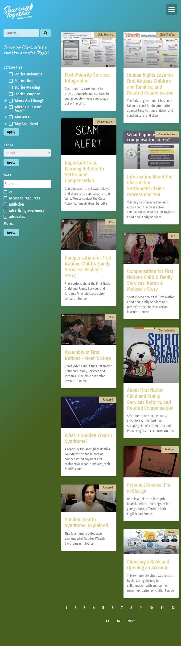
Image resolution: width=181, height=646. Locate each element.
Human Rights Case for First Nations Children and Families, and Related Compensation (150, 84)
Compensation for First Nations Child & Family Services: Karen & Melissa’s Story (150, 280)
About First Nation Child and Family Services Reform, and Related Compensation (150, 399)
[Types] (27, 153)
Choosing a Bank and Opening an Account (148, 565)
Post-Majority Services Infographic (88, 78)
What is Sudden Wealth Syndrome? (88, 439)
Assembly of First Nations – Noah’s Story (88, 356)
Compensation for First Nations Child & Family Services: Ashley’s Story (88, 267)
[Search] (21, 33)
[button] (171, 9)
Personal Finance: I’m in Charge (148, 488)
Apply (11, 132)
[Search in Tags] (27, 184)
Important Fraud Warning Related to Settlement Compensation (84, 173)
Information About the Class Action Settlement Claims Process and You (150, 186)
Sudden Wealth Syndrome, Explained (86, 523)
